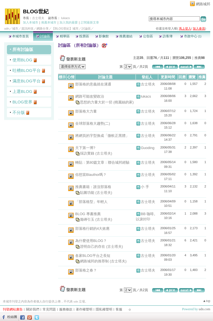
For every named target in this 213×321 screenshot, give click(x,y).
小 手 (145, 187)
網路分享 (43, 28)
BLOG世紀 (36, 11)
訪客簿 (165, 36)
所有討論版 (22, 49)
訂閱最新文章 (90, 22)
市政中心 (190, 36)
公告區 (146, 36)
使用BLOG (22, 60)
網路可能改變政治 (89, 96)
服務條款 (65, 309)
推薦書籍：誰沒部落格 (93, 187)
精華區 (62, 36)
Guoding (147, 148)
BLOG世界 (22, 102)
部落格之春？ (86, 270)
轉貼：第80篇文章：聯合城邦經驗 (102, 162)
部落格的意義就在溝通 (93, 84)
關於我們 (32, 309)
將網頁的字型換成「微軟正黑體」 (102, 136)
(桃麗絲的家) (123, 102)
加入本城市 (30, 22)
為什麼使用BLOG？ (91, 241)
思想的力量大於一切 (96, 102)
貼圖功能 (87, 192)
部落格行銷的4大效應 (92, 228)
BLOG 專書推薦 (88, 214)
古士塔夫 (38, 18)
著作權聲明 (84, 309)
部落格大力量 (86, 111)
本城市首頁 (19, 36)
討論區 (43, 36)
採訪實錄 (87, 153)
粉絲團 (12, 317)
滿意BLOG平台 (26, 81)
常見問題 (49, 309)
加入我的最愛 (68, 22)
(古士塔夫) (103, 153)
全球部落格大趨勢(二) (92, 123)
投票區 (82, 36)
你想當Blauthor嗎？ (90, 175)
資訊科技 (27, 28)
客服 (119, 309)
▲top (206, 301)
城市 (15, 28)
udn (6, 28)
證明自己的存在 (93, 246)
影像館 (102, 36)
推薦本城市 (48, 22)
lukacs (65, 18)
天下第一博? (85, 148)
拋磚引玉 (87, 219)
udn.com (204, 309)
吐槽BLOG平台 (26, 70)
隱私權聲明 (104, 309)
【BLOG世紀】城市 (65, 28)
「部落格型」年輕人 (91, 202)
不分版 (18, 112)
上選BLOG (22, 91)
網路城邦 (203, 4)
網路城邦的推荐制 (95, 261)
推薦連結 (124, 36)
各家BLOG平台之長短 (92, 256)
